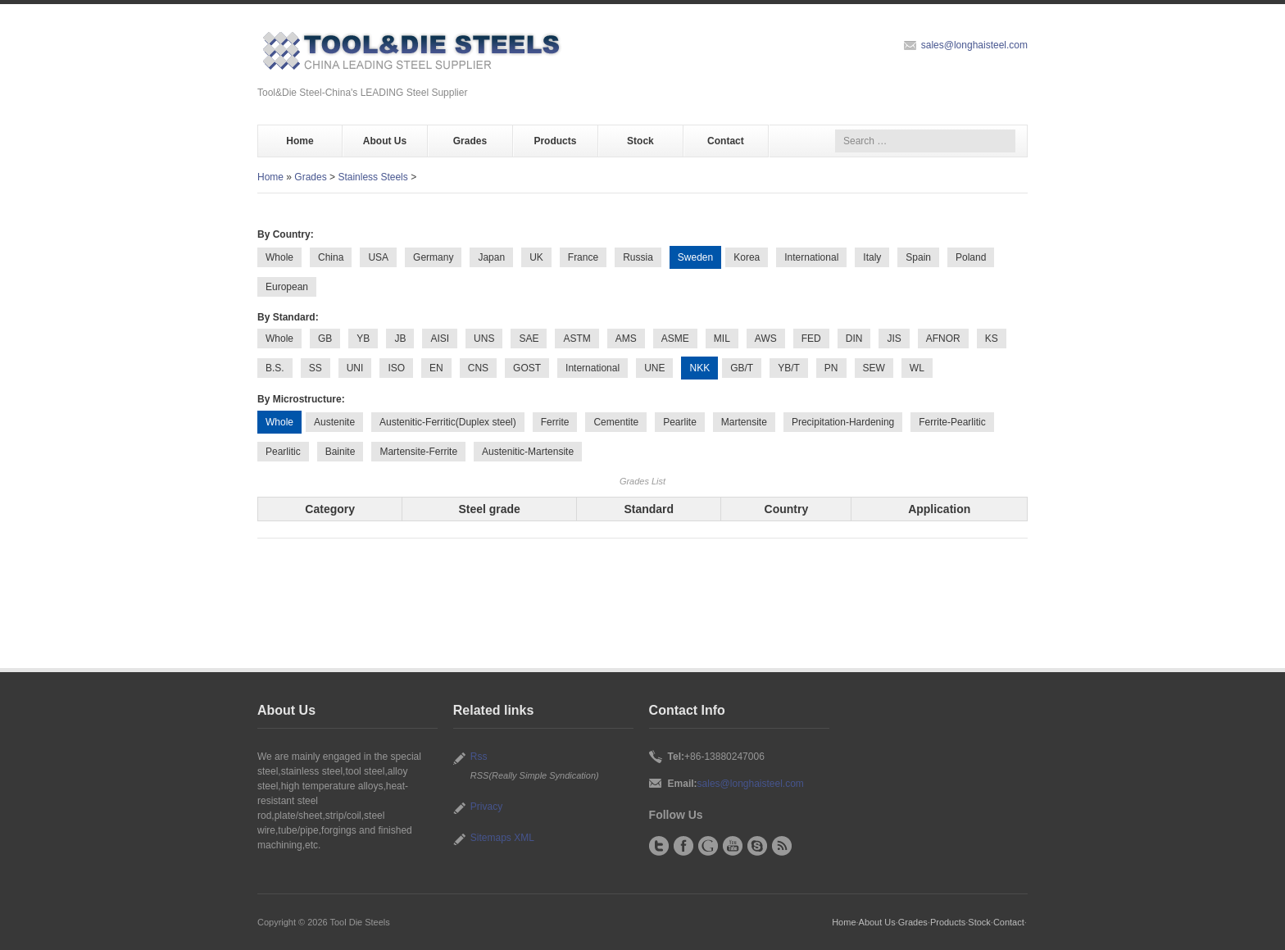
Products (555, 141)
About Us (384, 141)
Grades (470, 141)
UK (536, 257)
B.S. (275, 368)
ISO (396, 368)
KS (991, 338)
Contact (725, 141)
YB (363, 338)
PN (831, 368)
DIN (854, 338)
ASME (675, 338)
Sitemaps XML (502, 837)
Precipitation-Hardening (843, 422)
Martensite (744, 422)
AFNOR (943, 338)
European (287, 287)
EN (436, 368)
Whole (279, 257)
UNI (355, 368)
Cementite (615, 422)
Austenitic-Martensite (528, 451)
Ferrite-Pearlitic (952, 422)
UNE (654, 368)
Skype (757, 846)
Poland (971, 257)
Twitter (659, 846)
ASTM (576, 338)
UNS (484, 338)
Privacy (486, 806)
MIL (722, 338)
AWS (766, 338)
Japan (491, 257)
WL (917, 368)
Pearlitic (283, 451)
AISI (439, 338)
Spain (918, 257)
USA (378, 257)
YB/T (789, 368)
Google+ (708, 846)
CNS (478, 368)
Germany (433, 257)
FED (811, 338)
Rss (479, 756)
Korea (746, 257)
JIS (894, 338)
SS (315, 368)
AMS (626, 338)
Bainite (340, 451)
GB (325, 338)
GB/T (741, 368)
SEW (874, 368)
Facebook (683, 846)
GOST (527, 368)
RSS (782, 846)
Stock (640, 141)
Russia (638, 257)
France (583, 257)
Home (299, 141)
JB (400, 338)
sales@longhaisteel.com (974, 45)
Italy (872, 257)
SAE (528, 338)
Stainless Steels (372, 177)
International (811, 257)
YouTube (732, 846)
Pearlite (680, 422)
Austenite (334, 422)
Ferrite (555, 422)
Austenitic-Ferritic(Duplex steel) (447, 422)
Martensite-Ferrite (418, 451)
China (330, 257)
